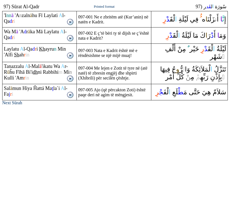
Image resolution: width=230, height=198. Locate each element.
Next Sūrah (12, 102)
